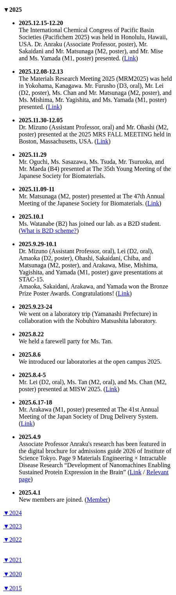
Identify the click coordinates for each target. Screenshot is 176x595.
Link (130, 58)
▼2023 (12, 526)
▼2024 (12, 513)
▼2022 (12, 539)
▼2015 (12, 588)
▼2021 (12, 560)
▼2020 (12, 574)
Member (97, 499)
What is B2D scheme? (49, 230)
